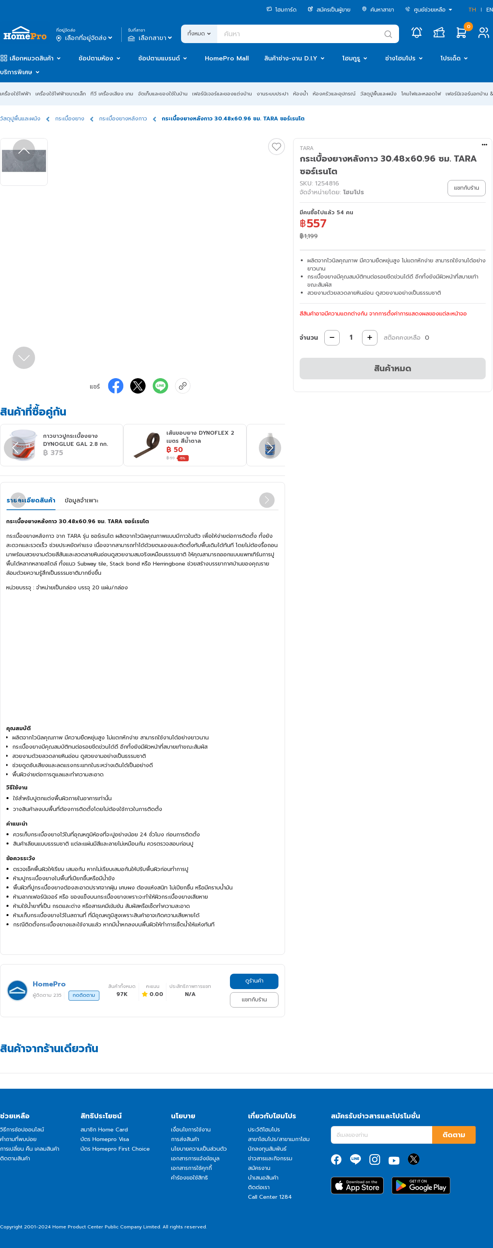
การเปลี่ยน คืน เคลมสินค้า (29, 1149)
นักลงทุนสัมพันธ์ (267, 1149)
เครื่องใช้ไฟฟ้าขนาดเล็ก (60, 93)
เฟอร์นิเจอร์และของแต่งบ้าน (222, 93)
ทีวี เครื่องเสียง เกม (112, 93)
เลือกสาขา (151, 38)
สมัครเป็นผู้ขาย (329, 10)
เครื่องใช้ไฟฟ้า (15, 93)
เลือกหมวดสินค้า (32, 58)
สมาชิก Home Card (104, 1130)
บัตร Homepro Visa (104, 1139)
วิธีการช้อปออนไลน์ (22, 1130)
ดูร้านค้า (254, 981)
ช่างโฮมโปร (400, 58)
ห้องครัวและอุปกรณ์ (334, 93)
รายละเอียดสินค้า (31, 500)
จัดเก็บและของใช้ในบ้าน (163, 93)
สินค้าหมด (392, 368)
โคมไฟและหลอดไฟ (421, 93)
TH (472, 10)
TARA (307, 148)
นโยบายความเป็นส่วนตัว (199, 1149)
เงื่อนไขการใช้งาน (191, 1130)
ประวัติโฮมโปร (264, 1130)
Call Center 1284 (270, 1197)
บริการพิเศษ (16, 72)
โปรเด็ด (451, 58)
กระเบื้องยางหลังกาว (123, 119)
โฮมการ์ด (282, 10)
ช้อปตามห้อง (96, 58)
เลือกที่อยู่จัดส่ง (85, 38)
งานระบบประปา (272, 93)
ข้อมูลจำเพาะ (81, 500)
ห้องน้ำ (300, 93)
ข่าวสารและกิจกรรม (270, 1159)
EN (489, 10)
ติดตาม (454, 1135)
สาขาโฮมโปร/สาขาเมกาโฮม (279, 1139)
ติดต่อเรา (259, 1187)
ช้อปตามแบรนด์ (159, 58)
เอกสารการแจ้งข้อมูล (195, 1159)
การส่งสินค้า (185, 1139)
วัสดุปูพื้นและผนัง (378, 93)
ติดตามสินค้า (15, 1159)
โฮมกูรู (351, 58)
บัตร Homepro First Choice (115, 1149)
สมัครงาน (259, 1168)
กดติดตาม (84, 995)
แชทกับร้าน (254, 1000)
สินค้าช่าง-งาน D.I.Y (290, 58)
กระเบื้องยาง (69, 119)
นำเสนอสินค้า (263, 1178)
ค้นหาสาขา (378, 10)
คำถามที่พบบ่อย (18, 1139)
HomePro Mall (227, 58)
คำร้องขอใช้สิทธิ (189, 1178)
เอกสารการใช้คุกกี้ (191, 1168)
